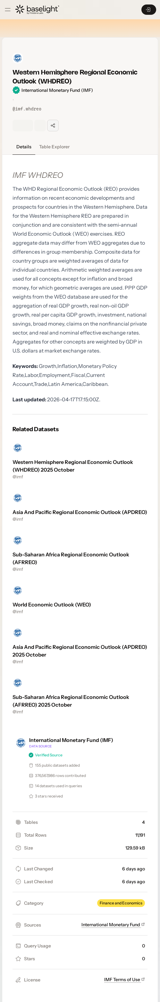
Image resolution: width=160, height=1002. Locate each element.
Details (23, 147)
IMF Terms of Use (124, 979)
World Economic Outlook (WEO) (52, 604)
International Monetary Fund (113, 925)
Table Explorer (54, 147)
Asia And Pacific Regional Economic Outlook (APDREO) (80, 512)
